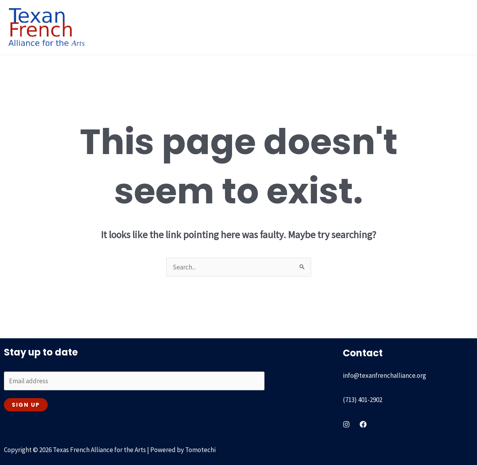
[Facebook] (363, 423)
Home (115, 27)
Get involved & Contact (430, 27)
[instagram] (346, 423)
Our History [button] (205, 27)
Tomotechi (200, 449)
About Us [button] (154, 27)
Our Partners (367, 27)
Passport (323, 27)
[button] (167, 27)
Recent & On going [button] (268, 27)
